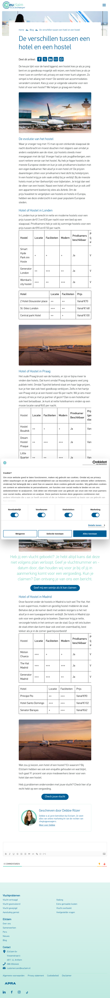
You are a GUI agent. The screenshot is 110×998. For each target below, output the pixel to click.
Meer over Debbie (47, 825)
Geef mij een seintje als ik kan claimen (55, 587)
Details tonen (94, 525)
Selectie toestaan (55, 534)
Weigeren (20, 534)
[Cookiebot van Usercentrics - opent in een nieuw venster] (94, 463)
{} (41, 854)
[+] (44, 854)
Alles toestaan (90, 534)
